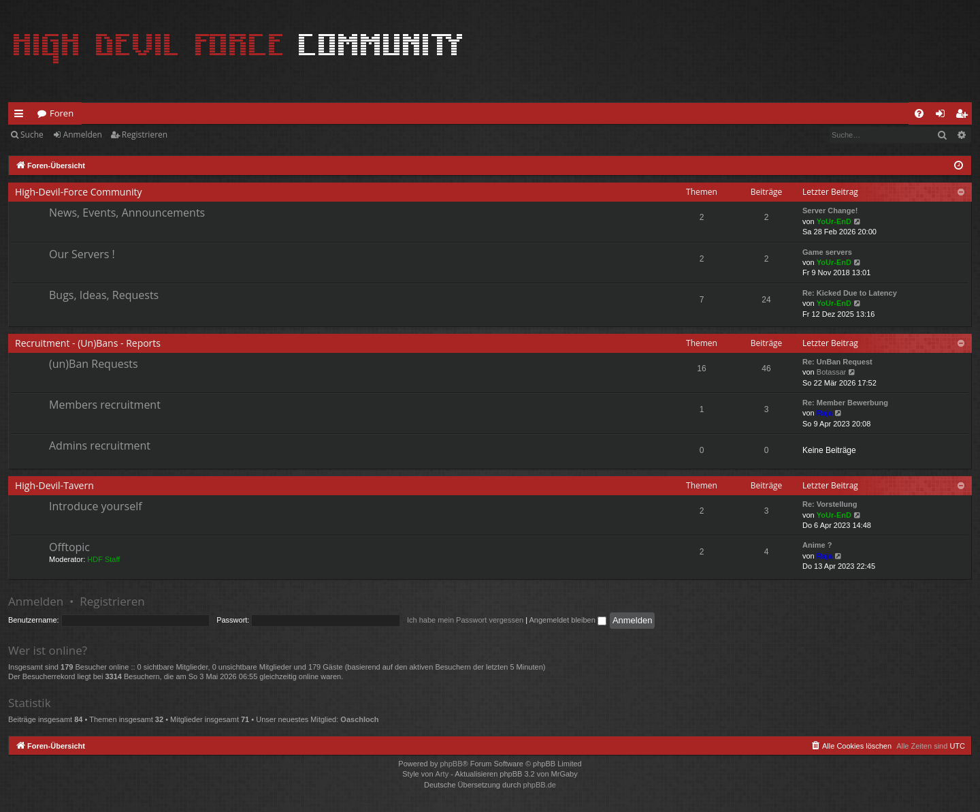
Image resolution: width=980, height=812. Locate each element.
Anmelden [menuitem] (944, 116)
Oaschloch (359, 719)
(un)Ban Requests (93, 363)
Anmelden (82, 134)
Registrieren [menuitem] (964, 116)
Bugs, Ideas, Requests (104, 294)
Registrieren (144, 134)
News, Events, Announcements (127, 212)
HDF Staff (103, 559)
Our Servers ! (82, 254)
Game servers (827, 252)
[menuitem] (919, 113)
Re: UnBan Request (837, 362)
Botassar (831, 372)
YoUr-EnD (834, 221)
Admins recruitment (99, 445)
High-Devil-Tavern (54, 485)
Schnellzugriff (21, 116)
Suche (32, 134)
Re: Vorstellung (829, 504)
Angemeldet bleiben (567, 620)
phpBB (451, 764)
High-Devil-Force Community (78, 191)
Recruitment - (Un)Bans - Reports (88, 343)
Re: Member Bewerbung (845, 403)
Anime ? (817, 545)
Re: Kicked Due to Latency (849, 293)
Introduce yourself (95, 506)
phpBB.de (539, 785)
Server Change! (830, 210)
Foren (62, 113)
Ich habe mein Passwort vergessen (465, 620)
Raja (824, 413)
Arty (442, 774)
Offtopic (69, 547)
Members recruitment (105, 404)
